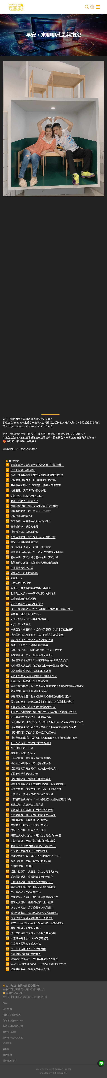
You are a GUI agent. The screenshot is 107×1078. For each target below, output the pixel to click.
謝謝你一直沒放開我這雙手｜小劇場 (31, 588)
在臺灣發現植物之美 (22, 567)
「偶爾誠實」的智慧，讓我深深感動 (31, 758)
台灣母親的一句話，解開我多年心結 (31, 861)
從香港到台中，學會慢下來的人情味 (31, 969)
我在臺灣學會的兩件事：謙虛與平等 (31, 717)
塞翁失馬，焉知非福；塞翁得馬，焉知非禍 (34, 557)
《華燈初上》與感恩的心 (24, 531)
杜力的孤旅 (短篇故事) (23, 470)
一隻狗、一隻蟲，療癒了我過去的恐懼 (32, 794)
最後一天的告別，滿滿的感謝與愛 (29, 645)
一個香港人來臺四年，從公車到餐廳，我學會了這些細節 (42, 629)
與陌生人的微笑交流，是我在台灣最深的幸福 (36, 835)
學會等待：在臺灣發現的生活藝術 (29, 691)
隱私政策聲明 (9, 1060)
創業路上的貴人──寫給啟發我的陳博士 (33, 593)
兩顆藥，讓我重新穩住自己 (26, 614)
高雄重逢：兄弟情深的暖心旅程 (28, 490)
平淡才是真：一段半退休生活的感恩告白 (33, 840)
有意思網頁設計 (61, 1073)
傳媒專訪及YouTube (13, 1020)
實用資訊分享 (9, 1032)
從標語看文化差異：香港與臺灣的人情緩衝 (34, 959)
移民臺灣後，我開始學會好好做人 (29, 820)
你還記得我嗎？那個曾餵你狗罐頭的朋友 (33, 706)
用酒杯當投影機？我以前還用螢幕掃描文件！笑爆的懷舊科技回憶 (47, 686)
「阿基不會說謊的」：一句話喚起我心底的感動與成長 (41, 799)
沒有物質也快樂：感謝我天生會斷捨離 (32, 918)
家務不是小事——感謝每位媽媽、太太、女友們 (36, 650)
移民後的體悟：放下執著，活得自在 (31, 511)
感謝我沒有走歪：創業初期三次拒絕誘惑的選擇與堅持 (41, 696)
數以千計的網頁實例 (13, 1037)
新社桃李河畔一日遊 (22, 748)
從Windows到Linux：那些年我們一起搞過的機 (37, 923)
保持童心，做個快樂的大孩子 (27, 495)
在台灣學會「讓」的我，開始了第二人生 (33, 815)
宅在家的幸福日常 (21, 583)
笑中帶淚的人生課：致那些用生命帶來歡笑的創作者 (39, 665)
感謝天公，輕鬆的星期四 (24, 573)
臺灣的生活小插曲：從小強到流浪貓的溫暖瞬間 (37, 552)
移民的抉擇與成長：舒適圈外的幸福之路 (33, 480)
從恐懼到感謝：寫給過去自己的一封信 (32, 876)
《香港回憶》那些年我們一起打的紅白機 (33, 732)
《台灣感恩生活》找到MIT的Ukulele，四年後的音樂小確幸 (44, 737)
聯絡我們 (7, 1055)
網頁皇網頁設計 (46, 1073)
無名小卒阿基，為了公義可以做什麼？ (32, 907)
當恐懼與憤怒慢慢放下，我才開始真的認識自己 (37, 634)
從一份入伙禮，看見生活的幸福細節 (31, 742)
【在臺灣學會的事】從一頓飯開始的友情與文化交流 (39, 660)
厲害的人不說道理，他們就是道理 (29, 825)
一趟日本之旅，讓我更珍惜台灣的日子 (32, 882)
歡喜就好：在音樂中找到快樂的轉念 (31, 521)
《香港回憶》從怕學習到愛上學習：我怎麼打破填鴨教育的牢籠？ (47, 722)
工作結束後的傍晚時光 (23, 598)
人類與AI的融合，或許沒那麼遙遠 (29, 938)
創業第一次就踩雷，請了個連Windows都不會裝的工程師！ (44, 712)
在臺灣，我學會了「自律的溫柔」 (29, 851)
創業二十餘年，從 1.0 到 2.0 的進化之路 (33, 537)
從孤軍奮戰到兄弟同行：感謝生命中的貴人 (34, 768)
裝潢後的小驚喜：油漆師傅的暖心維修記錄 (34, 562)
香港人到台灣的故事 (13, 1026)
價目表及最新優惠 (12, 1015)
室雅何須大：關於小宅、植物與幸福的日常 (34, 897)
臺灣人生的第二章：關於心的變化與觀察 (33, 887)
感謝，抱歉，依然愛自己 (24, 500)
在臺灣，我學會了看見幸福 (26, 943)
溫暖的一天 (17, 578)
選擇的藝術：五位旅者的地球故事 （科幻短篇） (37, 464)
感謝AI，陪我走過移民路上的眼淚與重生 (33, 845)
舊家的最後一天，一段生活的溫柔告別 (32, 655)
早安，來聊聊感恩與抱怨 (24, 542)
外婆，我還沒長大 (21, 624)
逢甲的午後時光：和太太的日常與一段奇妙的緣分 (38, 784)
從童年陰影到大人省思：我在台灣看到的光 (34, 871)
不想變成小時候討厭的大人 (26, 954)
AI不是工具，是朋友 (22, 866)
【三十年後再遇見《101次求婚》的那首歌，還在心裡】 (42, 609)
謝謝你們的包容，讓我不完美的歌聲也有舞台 (36, 856)
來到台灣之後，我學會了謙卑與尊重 (31, 779)
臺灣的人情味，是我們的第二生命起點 (32, 902)
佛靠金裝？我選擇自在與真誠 (27, 804)
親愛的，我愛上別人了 (23, 753)
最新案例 (7, 1009)
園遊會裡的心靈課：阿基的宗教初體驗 (32, 809)
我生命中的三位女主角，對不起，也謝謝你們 (36, 789)
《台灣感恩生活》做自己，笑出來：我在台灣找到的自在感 (43, 727)
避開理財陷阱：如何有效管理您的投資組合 (34, 506)
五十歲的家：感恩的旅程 (24, 526)
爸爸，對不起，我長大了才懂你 (28, 830)
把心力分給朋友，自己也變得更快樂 (31, 763)
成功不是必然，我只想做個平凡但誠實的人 (34, 912)
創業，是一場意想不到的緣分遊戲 (29, 681)
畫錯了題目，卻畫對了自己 (26, 928)
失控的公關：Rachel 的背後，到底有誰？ (34, 676)
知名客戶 (7, 1043)
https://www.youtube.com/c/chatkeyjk (30, 426)
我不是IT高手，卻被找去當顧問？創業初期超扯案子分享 (42, 701)
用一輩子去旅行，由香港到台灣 (28, 948)
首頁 (5, 1003)
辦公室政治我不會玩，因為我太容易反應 (33, 933)
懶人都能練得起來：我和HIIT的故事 (31, 670)
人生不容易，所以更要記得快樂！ (29, 619)
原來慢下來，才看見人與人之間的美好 (32, 640)
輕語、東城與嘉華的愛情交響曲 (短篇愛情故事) (37, 475)
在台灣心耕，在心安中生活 (26, 892)
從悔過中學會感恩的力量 (24, 773)
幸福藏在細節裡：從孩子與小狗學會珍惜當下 (36, 485)
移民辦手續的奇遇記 (22, 516)
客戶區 (6, 1049)
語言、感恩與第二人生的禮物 (27, 603)
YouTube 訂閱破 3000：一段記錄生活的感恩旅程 (38, 964)
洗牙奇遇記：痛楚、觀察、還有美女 (31, 547)
